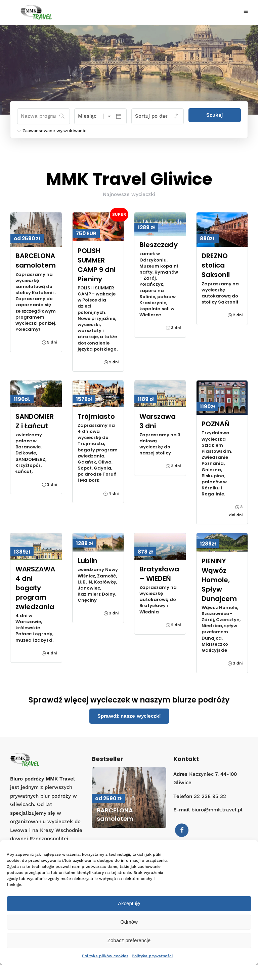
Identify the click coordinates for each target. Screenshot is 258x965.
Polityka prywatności (152, 956)
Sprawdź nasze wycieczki (129, 716)
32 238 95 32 (210, 796)
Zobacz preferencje (129, 940)
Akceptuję (129, 903)
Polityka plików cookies (105, 956)
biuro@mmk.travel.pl (217, 810)
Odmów (129, 922)
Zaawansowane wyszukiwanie (52, 130)
